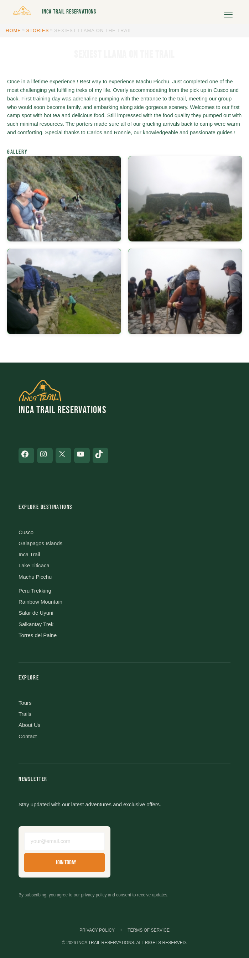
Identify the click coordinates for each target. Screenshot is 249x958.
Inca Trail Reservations (69, 11)
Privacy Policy (97, 930)
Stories (37, 30)
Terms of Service (149, 930)
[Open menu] (228, 12)
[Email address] (64, 841)
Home (13, 30)
